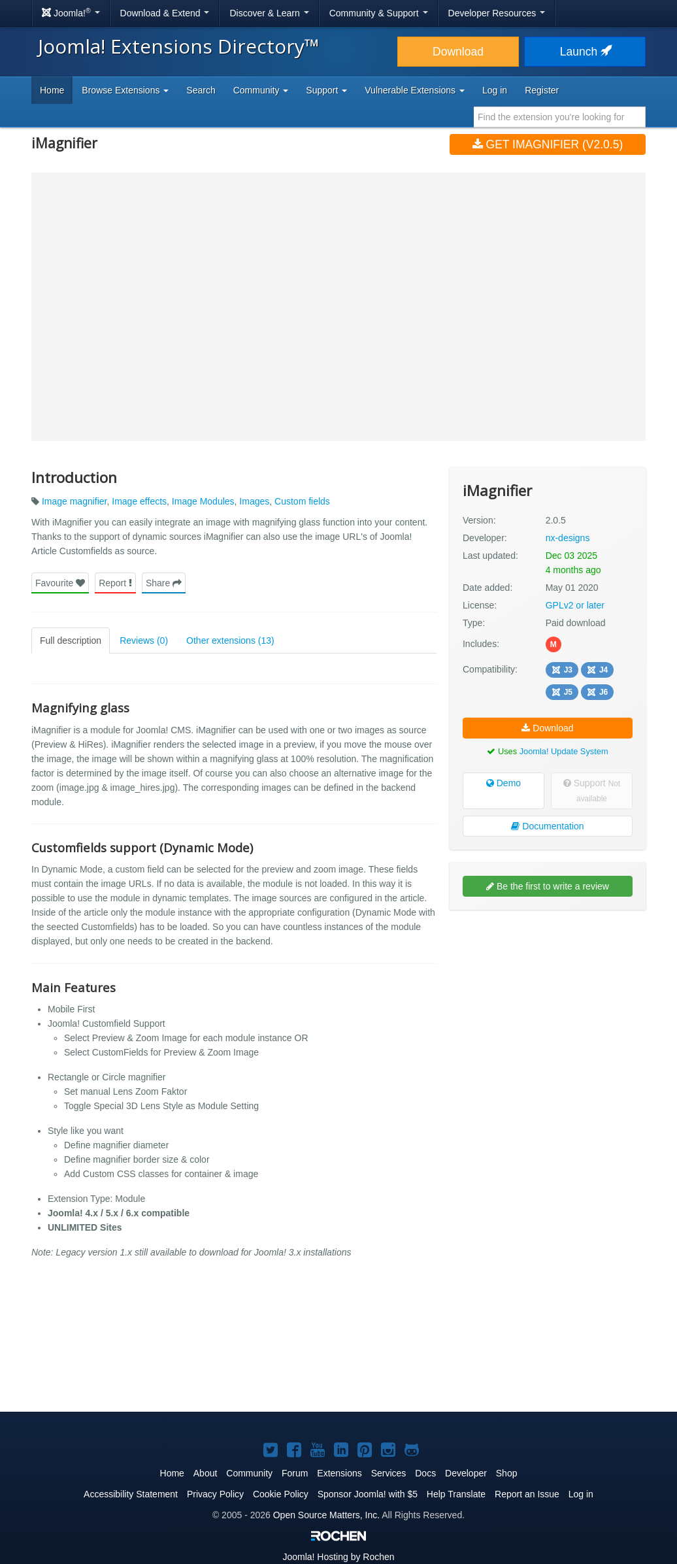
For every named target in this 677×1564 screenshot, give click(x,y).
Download (458, 51)
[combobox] (560, 117)
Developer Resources (497, 13)
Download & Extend (165, 13)
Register (542, 90)
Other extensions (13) (230, 640)
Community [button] (261, 90)
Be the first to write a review (547, 886)
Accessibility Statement (131, 1494)
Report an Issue (527, 1494)
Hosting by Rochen (338, 1557)
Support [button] (326, 90)
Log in (494, 90)
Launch (585, 51)
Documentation (547, 826)
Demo (503, 783)
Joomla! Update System (564, 751)
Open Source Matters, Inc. (326, 1515)
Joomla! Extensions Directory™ (179, 46)
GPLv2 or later (575, 605)
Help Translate (456, 1494)
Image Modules (203, 501)
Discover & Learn (268, 13)
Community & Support (378, 13)
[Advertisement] (548, 1004)
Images (254, 501)
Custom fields (302, 501)
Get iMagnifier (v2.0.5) (547, 144)
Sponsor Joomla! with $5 (368, 1494)
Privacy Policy (215, 1494)
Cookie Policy (280, 1494)
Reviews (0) (144, 640)
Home (52, 90)
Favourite (60, 583)
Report (115, 583)
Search (200, 90)
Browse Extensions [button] (125, 90)
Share (164, 583)
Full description (70, 640)
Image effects (139, 501)
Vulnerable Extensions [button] (415, 90)
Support (591, 790)
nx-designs (568, 538)
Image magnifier (74, 501)
